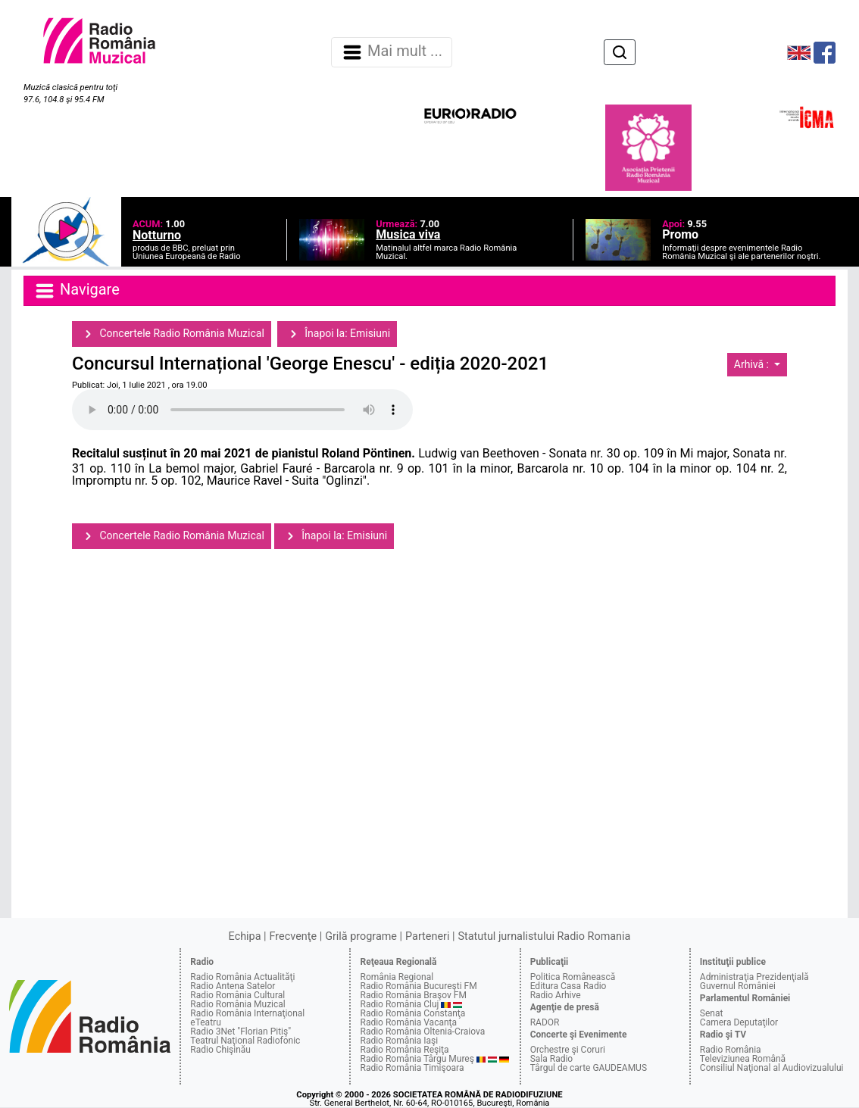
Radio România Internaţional (247, 1013)
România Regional (396, 977)
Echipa (245, 936)
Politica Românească (573, 977)
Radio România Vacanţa (408, 1022)
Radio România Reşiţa (404, 1049)
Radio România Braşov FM (413, 995)
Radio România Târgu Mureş (416, 1058)
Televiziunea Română (743, 1058)
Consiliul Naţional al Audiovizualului (772, 1068)
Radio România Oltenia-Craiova (422, 1031)
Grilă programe (361, 936)
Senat (711, 1013)
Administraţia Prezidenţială (754, 977)
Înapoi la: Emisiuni (337, 334)
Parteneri (427, 936)
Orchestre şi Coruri (567, 1049)
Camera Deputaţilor (739, 1022)
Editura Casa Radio (568, 986)
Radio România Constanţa (412, 1013)
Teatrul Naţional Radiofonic (245, 1040)
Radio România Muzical (237, 1004)
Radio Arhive (555, 995)
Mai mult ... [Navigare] (391, 52)
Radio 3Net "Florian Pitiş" (240, 1031)
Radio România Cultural (237, 995)
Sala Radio (551, 1058)
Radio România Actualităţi (242, 977)
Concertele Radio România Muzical (171, 334)
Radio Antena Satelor (232, 986)
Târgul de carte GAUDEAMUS (588, 1068)
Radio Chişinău (220, 1049)
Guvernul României (738, 986)
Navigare (76, 290)
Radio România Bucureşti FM (418, 986)
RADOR (545, 1022)
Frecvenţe (293, 936)
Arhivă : (753, 364)
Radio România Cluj (399, 1004)
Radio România (730, 1049)
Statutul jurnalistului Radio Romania (544, 936)
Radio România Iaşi (399, 1040)
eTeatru (205, 1022)
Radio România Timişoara (412, 1068)
